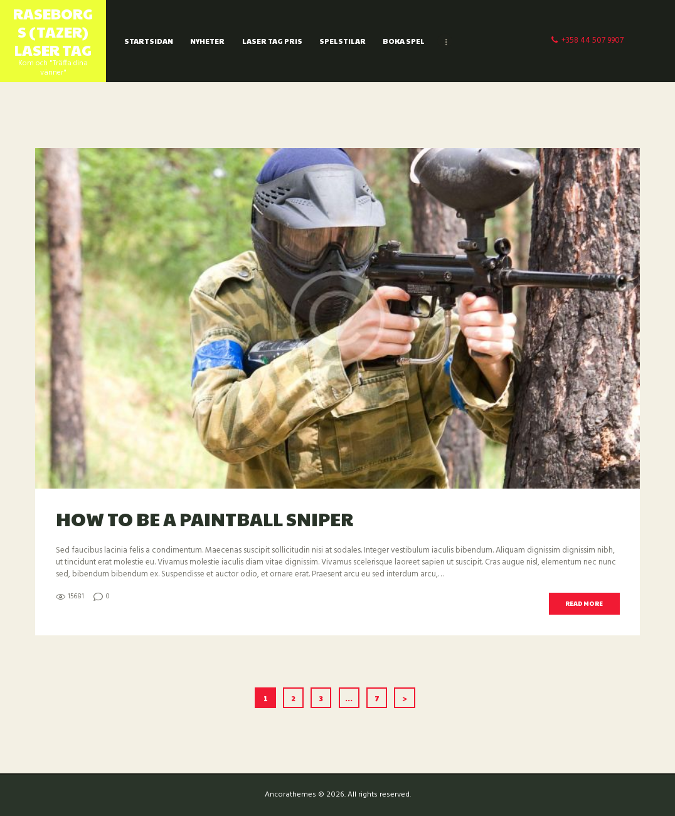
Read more (584, 603)
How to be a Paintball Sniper (204, 518)
